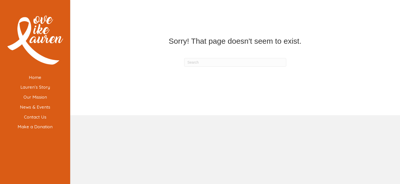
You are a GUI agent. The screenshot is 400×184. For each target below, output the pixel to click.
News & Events (35, 107)
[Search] (235, 62)
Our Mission (35, 97)
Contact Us (35, 117)
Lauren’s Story (35, 87)
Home (35, 77)
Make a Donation (35, 126)
